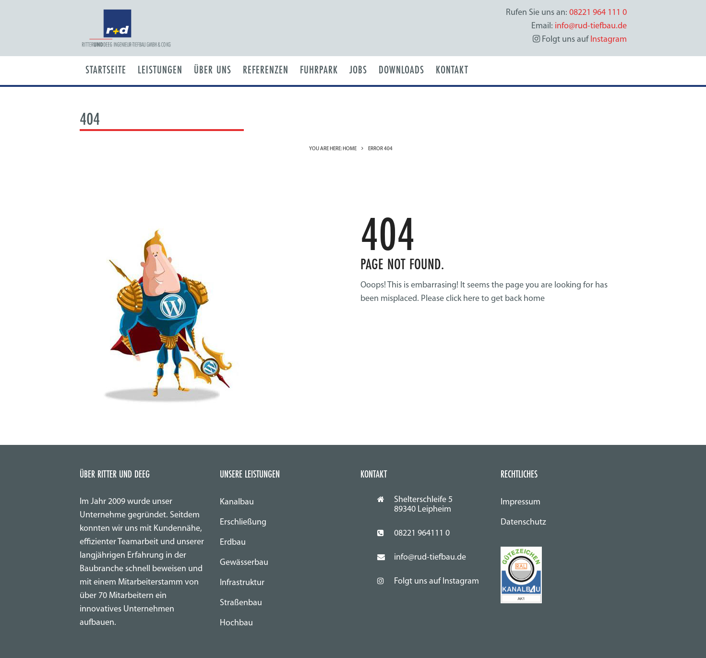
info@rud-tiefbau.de (430, 557)
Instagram (608, 39)
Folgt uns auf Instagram (436, 581)
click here (462, 298)
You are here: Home (333, 149)
